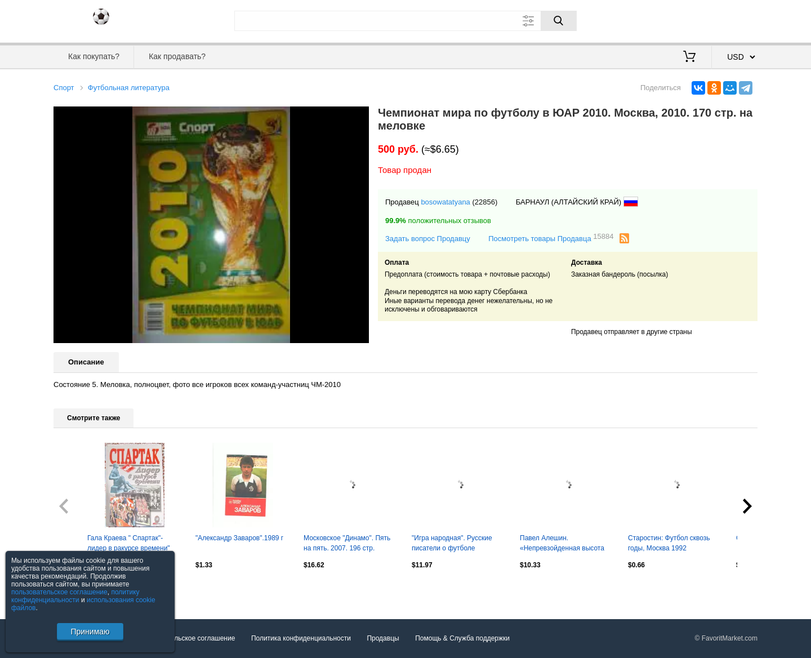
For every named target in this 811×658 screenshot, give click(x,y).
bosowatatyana (445, 202)
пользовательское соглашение (59, 592)
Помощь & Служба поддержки (462, 638)
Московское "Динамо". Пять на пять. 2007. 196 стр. (347, 543)
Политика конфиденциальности (301, 638)
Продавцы (383, 638)
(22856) (484, 202)
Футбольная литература (129, 87)
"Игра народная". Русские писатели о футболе (452, 543)
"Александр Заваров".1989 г (239, 538)
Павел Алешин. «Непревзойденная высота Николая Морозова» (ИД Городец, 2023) (562, 544)
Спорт (64, 87)
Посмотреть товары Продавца (550, 238)
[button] (359, 117)
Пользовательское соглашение (186, 638)
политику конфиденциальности (75, 596)
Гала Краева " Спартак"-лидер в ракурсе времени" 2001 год (128, 544)
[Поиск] (559, 21)
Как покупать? (93, 56)
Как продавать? (177, 56)
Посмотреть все (78, 589)
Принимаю (89, 631)
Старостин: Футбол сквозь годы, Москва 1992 (669, 543)
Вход (692, 19)
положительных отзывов (438, 220)
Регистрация (734, 19)
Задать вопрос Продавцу (427, 238)
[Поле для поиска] (405, 21)
